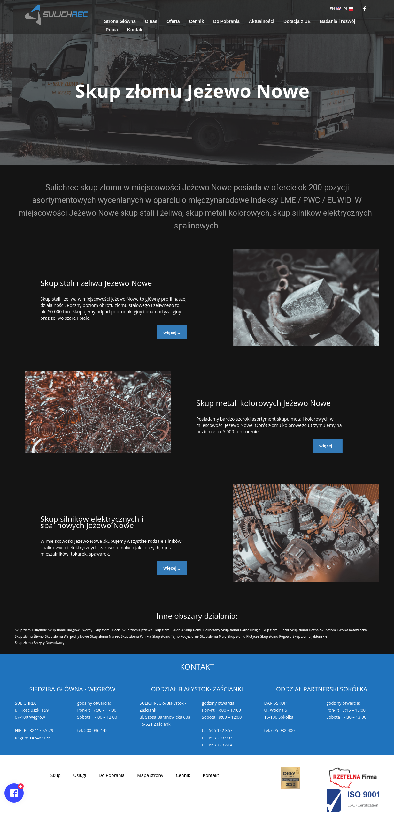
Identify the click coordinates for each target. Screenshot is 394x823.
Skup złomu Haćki (275, 630)
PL (348, 8)
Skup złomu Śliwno (29, 636)
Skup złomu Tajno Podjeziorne (175, 636)
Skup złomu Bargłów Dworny (70, 630)
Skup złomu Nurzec (105, 636)
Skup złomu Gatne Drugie (240, 630)
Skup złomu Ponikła (136, 636)
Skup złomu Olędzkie (31, 630)
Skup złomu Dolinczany (202, 630)
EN (335, 8)
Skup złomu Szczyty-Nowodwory (40, 642)
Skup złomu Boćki (107, 630)
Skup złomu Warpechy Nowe (67, 636)
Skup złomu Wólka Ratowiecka (343, 630)
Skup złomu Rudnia (168, 630)
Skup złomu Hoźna (304, 630)
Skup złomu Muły (213, 636)
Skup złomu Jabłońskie (310, 636)
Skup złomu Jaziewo (137, 630)
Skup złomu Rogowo (275, 636)
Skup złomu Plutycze (243, 636)
